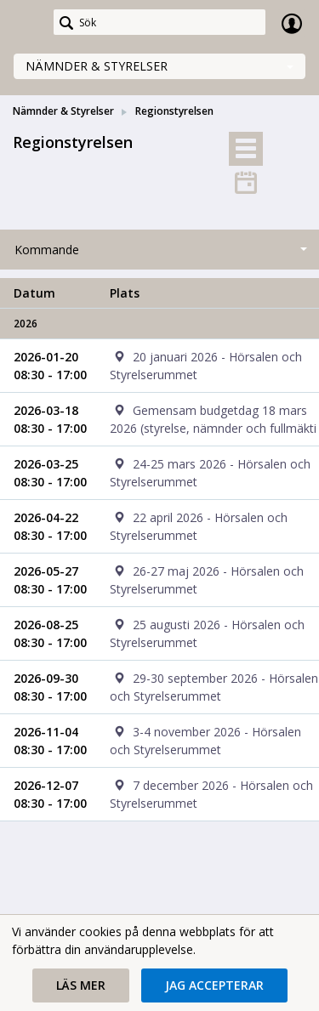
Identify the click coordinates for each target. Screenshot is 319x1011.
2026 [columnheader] (25, 323)
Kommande (46, 249)
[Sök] (159, 22)
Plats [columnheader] (125, 293)
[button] (80, 985)
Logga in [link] (291, 23)
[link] (27, 23)
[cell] (208, 365)
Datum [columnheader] (34, 293)
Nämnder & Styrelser (97, 66)
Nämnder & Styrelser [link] (63, 111)
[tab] (246, 149)
